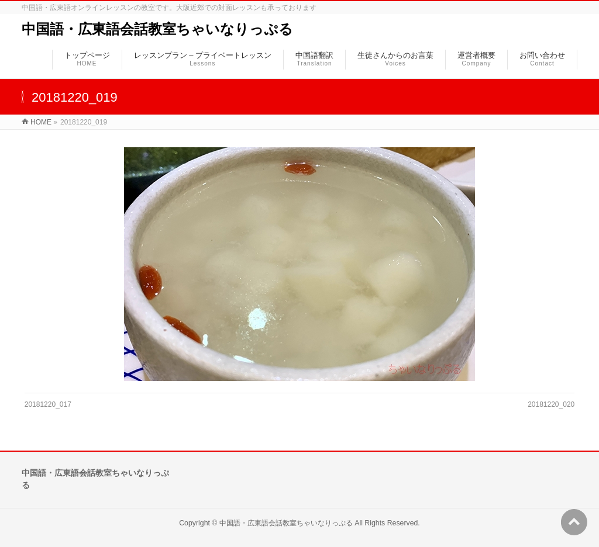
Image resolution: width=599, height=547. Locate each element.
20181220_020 (551, 404)
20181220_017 (48, 404)
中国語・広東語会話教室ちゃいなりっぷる (157, 29)
